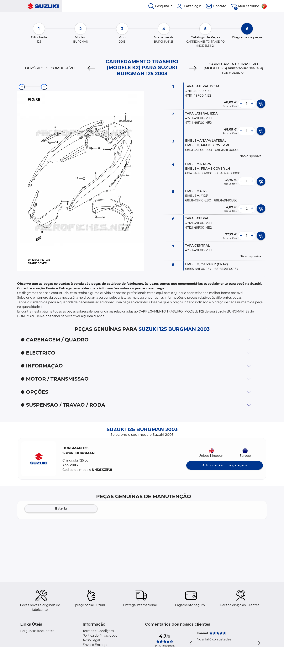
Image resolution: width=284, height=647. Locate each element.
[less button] (241, 103)
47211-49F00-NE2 (198, 123)
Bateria (61, 508)
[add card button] (261, 103)
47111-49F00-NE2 (198, 95)
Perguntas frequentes (37, 631)
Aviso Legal (91, 640)
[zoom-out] (22, 87)
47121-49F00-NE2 (198, 227)
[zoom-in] (44, 87)
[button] (38, 458)
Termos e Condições (98, 631)
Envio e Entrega (95, 645)
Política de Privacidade (100, 635)
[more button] (252, 103)
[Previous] (91, 68)
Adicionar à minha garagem (224, 465)
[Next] (193, 68)
